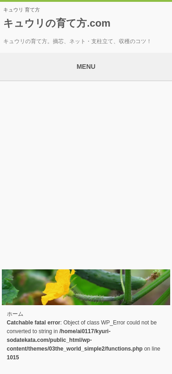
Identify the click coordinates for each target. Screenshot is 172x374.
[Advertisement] (86, 172)
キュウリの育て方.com (56, 23)
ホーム (15, 314)
